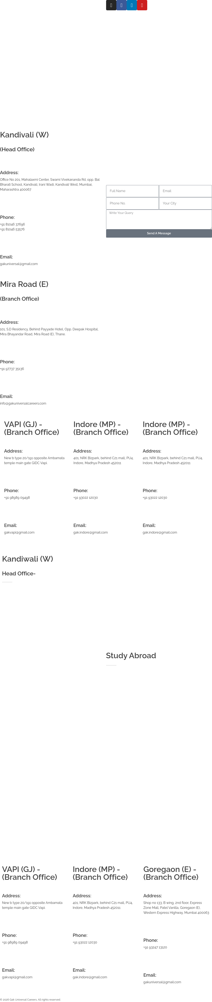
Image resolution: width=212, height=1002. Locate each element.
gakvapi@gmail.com (19, 532)
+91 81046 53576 (12, 229)
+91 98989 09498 (17, 498)
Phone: (7, 361)
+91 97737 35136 (12, 369)
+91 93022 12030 (85, 498)
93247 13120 (158, 947)
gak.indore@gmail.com (90, 532)
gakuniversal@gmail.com (19, 264)
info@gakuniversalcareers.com (23, 403)
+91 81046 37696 (12, 224)
